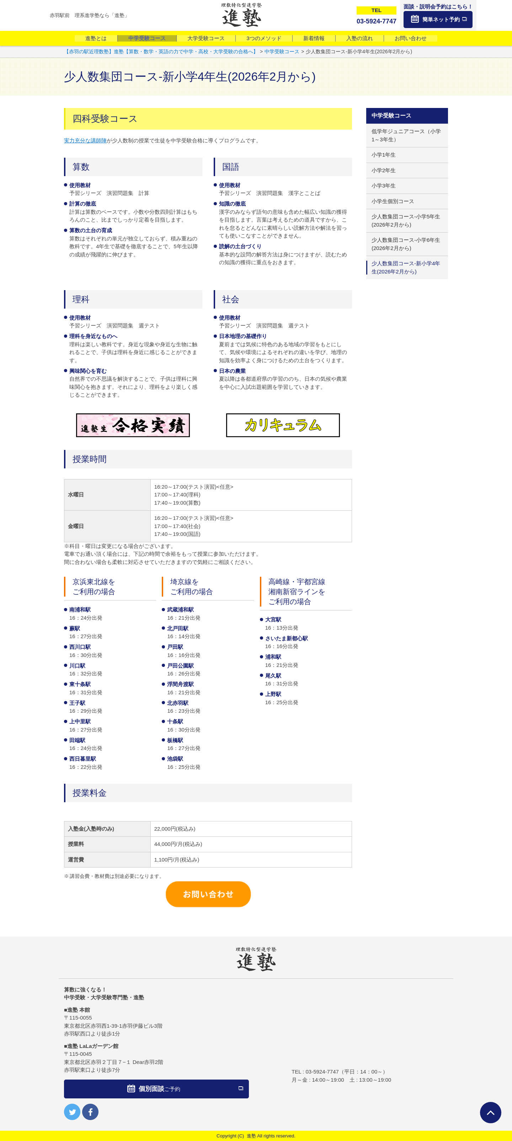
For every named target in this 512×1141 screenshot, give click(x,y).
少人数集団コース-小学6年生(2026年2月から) (406, 244)
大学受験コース (206, 38)
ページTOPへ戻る (490, 1112)
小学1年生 (384, 155)
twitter (72, 1112)
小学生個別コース (393, 201)
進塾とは (96, 38)
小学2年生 (384, 170)
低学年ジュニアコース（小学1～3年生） (406, 135)
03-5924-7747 (321, 1072)
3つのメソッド (263, 38)
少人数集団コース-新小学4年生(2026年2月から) (406, 267)
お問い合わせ (411, 38)
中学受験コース (147, 38)
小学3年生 (384, 186)
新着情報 (314, 38)
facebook (90, 1112)
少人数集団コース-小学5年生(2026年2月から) (406, 220)
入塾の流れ (359, 38)
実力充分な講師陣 (85, 140)
